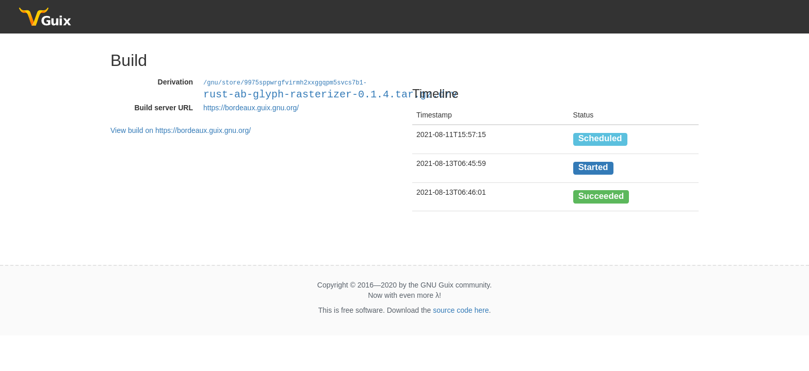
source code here (461, 310)
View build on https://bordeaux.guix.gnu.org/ (180, 130)
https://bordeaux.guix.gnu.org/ (251, 107)
